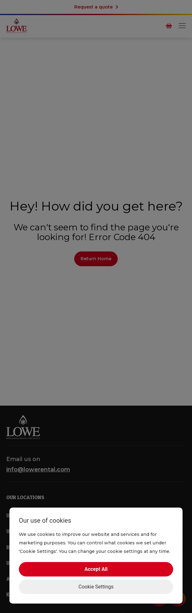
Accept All (96, 569)
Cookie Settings (96, 587)
